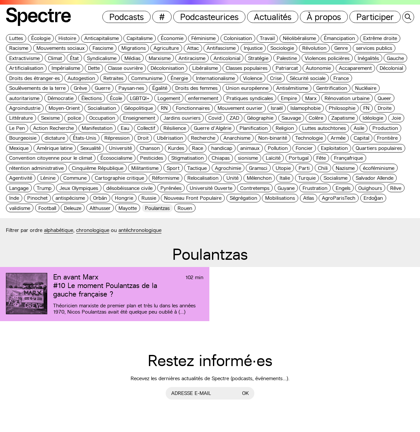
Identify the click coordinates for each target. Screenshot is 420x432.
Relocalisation (203, 178)
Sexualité (90, 148)
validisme (19, 208)
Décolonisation (167, 68)
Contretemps (254, 188)
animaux (250, 148)
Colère (316, 118)
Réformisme (165, 178)
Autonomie (318, 68)
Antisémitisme (292, 88)
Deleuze (72, 208)
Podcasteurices (209, 17)
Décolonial (391, 68)
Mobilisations (280, 198)
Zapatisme (343, 118)
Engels (343, 188)
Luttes (16, 38)
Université (120, 148)
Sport (173, 168)
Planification (254, 128)
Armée (338, 138)
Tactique (197, 168)
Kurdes (176, 148)
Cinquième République (97, 168)
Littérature (21, 118)
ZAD (234, 118)
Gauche (395, 58)
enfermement (203, 98)
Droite (384, 108)
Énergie (179, 78)
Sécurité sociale (308, 78)
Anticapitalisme (101, 38)
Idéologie (373, 118)
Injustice (253, 48)
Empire (289, 98)
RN (164, 108)
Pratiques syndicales (249, 98)
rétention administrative (36, 168)
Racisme (18, 48)
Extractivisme (24, 58)
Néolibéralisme (299, 38)
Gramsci (258, 168)
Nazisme (345, 168)
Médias (132, 58)
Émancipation (339, 38)
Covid (214, 118)
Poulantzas (157, 208)
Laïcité (273, 158)
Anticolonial (227, 58)
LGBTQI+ (139, 98)
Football (47, 208)
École (116, 98)
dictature (55, 138)
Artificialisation (26, 68)
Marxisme (160, 58)
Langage (19, 188)
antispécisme (70, 198)
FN (366, 108)
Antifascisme (221, 48)
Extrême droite (380, 38)
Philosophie (342, 108)
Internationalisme (215, 78)
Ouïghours (370, 188)
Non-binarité (272, 138)
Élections (91, 98)
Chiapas (221, 158)
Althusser (100, 208)
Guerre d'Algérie (212, 128)
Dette (94, 68)
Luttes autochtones (324, 128)
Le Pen (17, 128)
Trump (44, 188)
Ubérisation (170, 138)
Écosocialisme (116, 158)
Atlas (308, 198)
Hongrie (124, 198)
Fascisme (103, 48)
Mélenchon (259, 178)
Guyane (286, 188)
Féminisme (203, 38)
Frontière (387, 138)
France (341, 78)
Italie (285, 178)
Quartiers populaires (379, 148)
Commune (75, 178)
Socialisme (335, 178)
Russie (148, 198)
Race (197, 148)
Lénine (47, 178)
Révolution (314, 48)
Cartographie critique (119, 178)
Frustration (315, 188)
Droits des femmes (196, 88)
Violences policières (327, 58)
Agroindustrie (24, 108)
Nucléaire (365, 88)
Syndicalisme (101, 58)
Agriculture (166, 48)
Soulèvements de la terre (37, 88)
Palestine (287, 58)
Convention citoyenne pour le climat (50, 158)
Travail (267, 38)
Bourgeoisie (22, 138)
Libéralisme (205, 68)
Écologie (41, 38)
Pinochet (37, 198)
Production (385, 128)
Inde (14, 198)
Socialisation (102, 108)
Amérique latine (55, 148)
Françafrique (348, 158)
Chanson (150, 148)
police (74, 118)
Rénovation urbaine (347, 98)
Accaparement (355, 68)
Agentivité (20, 178)
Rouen (185, 208)
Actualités (272, 17)
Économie (172, 38)
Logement (169, 98)
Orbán (100, 198)
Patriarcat (287, 68)
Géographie (260, 118)
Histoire (67, 38)
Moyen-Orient (64, 108)
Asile (359, 128)
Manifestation (97, 128)
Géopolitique (138, 108)
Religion (285, 128)
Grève (80, 88)
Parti (304, 168)
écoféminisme (378, 168)
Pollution (278, 148)
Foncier (304, 148)
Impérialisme (66, 68)
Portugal (298, 158)
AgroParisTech (338, 198)
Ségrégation (243, 198)
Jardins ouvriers (181, 118)
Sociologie (282, 48)
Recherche (203, 138)
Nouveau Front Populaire (192, 198)
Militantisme (144, 168)
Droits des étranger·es (34, 78)
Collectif (146, 128)
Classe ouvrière (125, 68)
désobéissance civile (129, 188)
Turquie (307, 178)
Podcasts (126, 17)
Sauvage (291, 118)
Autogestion (81, 78)
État (74, 58)
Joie (396, 118)
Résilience (174, 128)
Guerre (102, 88)
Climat (55, 58)
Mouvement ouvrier (240, 108)
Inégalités (368, 58)
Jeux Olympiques (78, 188)
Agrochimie (228, 168)
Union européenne (247, 88)
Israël (277, 108)
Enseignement (139, 118)
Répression (117, 138)
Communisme (146, 78)
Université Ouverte (211, 188)
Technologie (309, 138)
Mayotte (127, 208)
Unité (232, 178)
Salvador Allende (374, 178)
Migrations (133, 48)
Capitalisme (140, 38)
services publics (374, 48)
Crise (276, 78)
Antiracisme (191, 58)
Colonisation (238, 38)
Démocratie (61, 98)
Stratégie (258, 58)
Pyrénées (170, 188)
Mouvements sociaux (60, 48)
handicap (221, 148)
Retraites (113, 78)
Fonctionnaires (193, 108)
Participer (375, 17)
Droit (143, 138)
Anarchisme (236, 138)
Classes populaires (246, 68)
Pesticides (151, 158)
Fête (321, 158)
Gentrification (331, 88)
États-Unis (84, 138)
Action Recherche (53, 128)
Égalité (159, 88)
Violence (252, 78)
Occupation (102, 118)
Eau (125, 128)
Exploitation (334, 148)
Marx (311, 98)
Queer (384, 98)
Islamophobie (305, 108)
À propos (324, 17)
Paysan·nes (131, 88)
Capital (361, 138)
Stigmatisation (187, 158)
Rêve (395, 188)
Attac (193, 48)
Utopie (283, 168)
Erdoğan (373, 198)
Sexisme (50, 118)
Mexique (19, 148)
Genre (341, 48)
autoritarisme (24, 98)
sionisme (248, 158)
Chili (323, 168)
